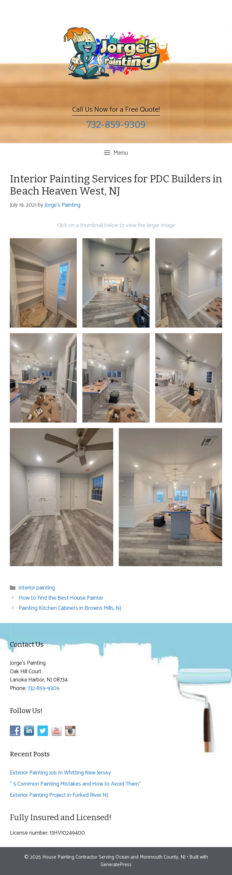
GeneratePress (116, 865)
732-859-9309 (116, 125)
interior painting (37, 587)
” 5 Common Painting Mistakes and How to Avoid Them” (75, 784)
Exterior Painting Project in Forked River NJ (59, 795)
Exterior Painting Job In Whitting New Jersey (60, 772)
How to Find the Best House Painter (61, 598)
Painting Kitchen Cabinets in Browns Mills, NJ (70, 608)
